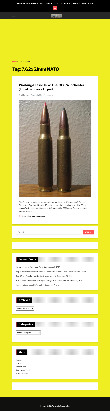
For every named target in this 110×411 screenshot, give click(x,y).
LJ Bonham (25, 95)
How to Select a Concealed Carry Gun (31, 267)
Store (90, 3)
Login (47, 3)
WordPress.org (22, 373)
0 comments (48, 95)
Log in (18, 363)
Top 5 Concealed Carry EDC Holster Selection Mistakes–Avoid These (44, 271)
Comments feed (23, 370)
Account (64, 3)
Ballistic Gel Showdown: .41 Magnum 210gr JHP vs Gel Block (41, 280)
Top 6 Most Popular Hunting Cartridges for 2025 (36, 276)
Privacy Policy (23, 3)
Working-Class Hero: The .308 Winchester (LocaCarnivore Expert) (51, 87)
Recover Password (77, 3)
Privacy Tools (37, 3)
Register (55, 3)
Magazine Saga (65, 406)
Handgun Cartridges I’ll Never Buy (30, 285)
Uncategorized (38, 216)
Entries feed (21, 366)
